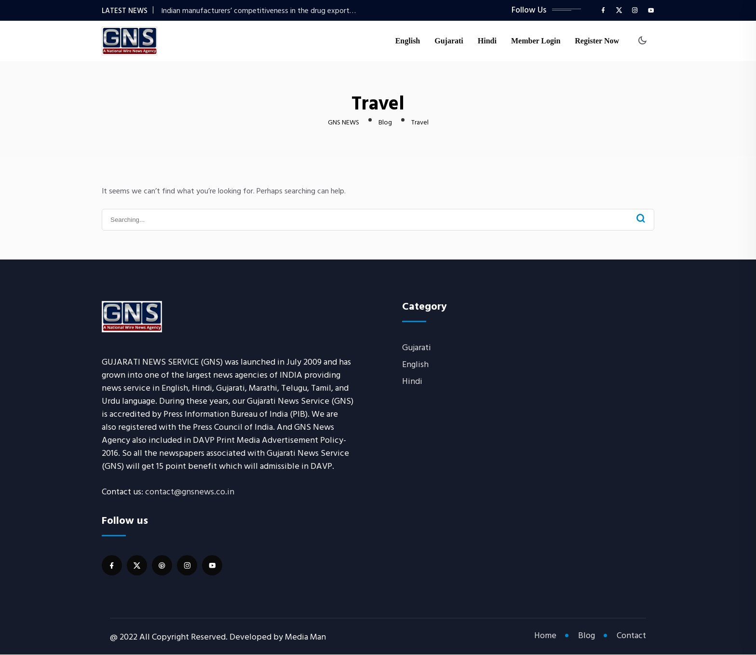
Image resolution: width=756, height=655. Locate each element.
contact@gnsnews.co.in (189, 491)
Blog (586, 635)
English (407, 41)
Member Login (535, 41)
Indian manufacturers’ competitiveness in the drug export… (258, 10)
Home (545, 635)
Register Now (597, 41)
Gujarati (448, 41)
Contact (631, 635)
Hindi (487, 41)
